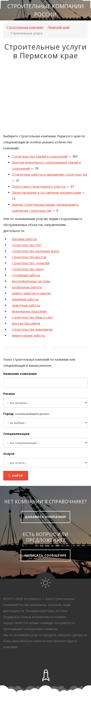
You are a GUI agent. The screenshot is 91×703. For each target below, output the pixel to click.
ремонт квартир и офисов (31, 293)
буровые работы (24, 239)
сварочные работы (26, 305)
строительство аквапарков (32, 329)
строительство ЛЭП (26, 245)
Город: (8, 414)
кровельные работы (27, 287)
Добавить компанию (45, 517)
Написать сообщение (45, 555)
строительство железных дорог (35, 251)
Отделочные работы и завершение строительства (49, 174)
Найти (15, 475)
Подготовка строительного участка (38, 186)
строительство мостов (29, 257)
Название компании (20, 374)
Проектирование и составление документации (46, 192)
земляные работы (25, 299)
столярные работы (26, 275)
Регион (9, 394)
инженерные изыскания (29, 311)
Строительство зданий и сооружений (39, 156)
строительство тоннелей (30, 263)
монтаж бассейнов (26, 323)
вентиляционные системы (31, 281)
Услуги (8, 454)
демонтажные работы (28, 335)
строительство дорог (28, 269)
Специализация (16, 434)
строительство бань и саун (32, 317)
